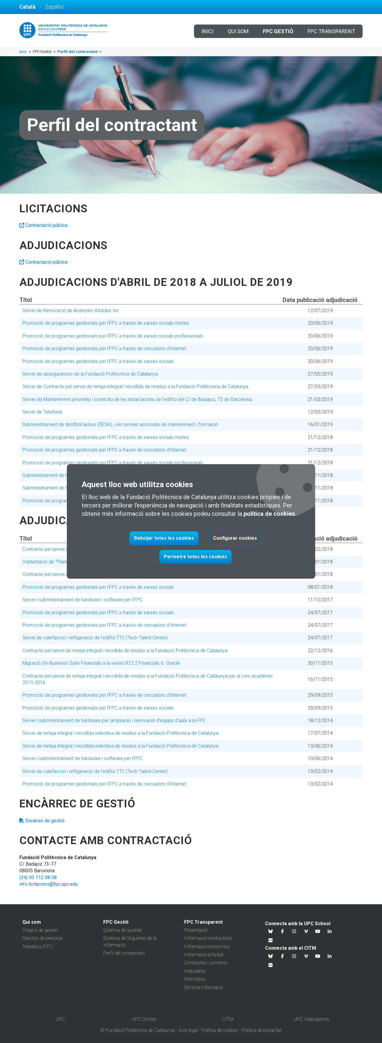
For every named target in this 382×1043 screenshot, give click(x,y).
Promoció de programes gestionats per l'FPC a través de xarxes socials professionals (112, 336)
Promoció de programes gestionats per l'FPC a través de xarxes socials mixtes (105, 323)
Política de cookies (219, 1030)
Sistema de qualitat (122, 930)
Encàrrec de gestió (41, 821)
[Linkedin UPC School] (329, 931)
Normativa (194, 979)
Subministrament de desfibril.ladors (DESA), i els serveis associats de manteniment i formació (120, 424)
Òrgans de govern (40, 930)
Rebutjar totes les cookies (164, 538)
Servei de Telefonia (42, 412)
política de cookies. (270, 514)
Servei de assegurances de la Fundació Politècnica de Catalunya (90, 374)
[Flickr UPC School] (270, 940)
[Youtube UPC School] (318, 931)
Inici (207, 31)
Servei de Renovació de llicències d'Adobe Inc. (71, 310)
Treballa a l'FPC (37, 946)
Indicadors (195, 971)
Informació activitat (203, 954)
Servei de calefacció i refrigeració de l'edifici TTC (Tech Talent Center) (95, 638)
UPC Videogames (311, 1019)
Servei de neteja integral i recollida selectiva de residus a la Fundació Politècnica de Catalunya (120, 733)
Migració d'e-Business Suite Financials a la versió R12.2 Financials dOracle (101, 663)
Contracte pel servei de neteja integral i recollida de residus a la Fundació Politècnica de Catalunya (124, 650)
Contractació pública (43, 225)
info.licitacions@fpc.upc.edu (48, 884)
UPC (60, 1019)
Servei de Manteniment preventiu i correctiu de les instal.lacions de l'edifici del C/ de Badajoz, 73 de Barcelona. (137, 399)
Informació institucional (208, 938)
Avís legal (188, 1030)
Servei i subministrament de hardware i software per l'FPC (82, 600)
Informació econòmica (206, 946)
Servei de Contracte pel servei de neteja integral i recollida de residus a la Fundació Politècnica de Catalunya (135, 386)
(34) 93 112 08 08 (38, 877)
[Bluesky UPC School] (270, 931)
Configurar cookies (235, 538)
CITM (227, 1019)
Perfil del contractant (124, 953)
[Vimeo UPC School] (306, 931)
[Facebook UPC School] (282, 931)
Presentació (195, 930)
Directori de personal (42, 938)
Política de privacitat (262, 1030)
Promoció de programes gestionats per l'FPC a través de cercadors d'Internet (104, 348)
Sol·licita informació (203, 987)
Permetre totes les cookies (195, 557)
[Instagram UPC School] (294, 931)
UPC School (144, 1019)
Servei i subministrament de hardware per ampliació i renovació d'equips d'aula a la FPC (114, 720)
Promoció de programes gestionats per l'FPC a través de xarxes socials (98, 361)
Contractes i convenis (205, 963)
